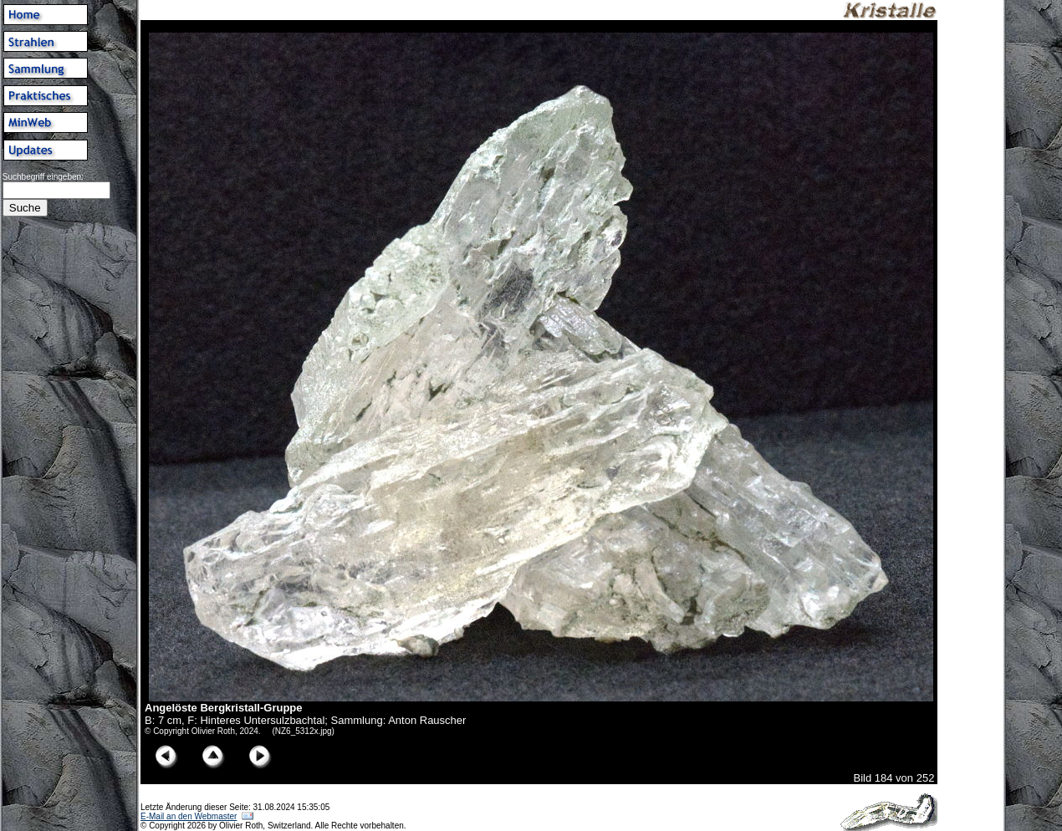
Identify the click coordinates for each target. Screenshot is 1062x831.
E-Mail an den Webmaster (188, 816)
